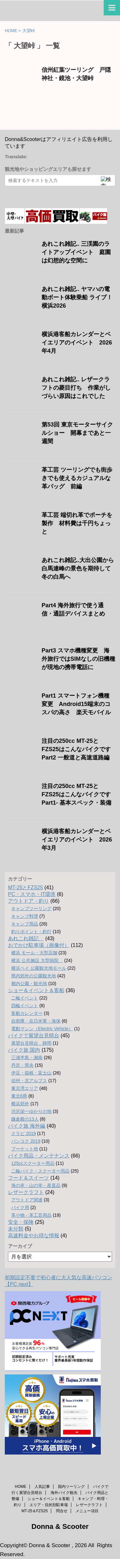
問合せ (62, 1511)
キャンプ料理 (24, 916)
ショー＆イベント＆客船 (36, 990)
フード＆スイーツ (28, 1178)
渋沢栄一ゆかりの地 (31, 1111)
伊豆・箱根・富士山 (31, 1072)
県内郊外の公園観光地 (33, 975)
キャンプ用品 (24, 923)
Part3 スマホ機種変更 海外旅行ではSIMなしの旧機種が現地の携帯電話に (78, 658)
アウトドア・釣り (28, 901)
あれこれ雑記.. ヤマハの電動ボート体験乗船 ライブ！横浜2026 (77, 297)
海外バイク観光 (64, 1492)
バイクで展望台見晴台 (33, 1035)
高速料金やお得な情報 (33, 1235)
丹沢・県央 (22, 1065)
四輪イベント (24, 1005)
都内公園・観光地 (29, 983)
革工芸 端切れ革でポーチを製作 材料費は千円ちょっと (77, 523)
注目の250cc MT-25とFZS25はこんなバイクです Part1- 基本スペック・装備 (76, 794)
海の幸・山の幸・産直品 (35, 1185)
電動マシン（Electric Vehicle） (42, 1028)
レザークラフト (26, 1192)
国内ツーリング (71, 1486)
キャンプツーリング (31, 908)
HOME (20, 1486)
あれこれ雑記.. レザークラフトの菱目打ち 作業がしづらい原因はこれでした (76, 387)
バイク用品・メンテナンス (38, 1155)
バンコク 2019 (25, 1141)
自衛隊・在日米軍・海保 (35, 1021)
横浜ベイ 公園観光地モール (38, 968)
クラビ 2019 (23, 1133)
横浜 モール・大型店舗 (34, 952)
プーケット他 (24, 1148)
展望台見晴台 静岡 (31, 1043)
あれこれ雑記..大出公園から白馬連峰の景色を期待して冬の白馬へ (78, 568)
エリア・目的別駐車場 (48, 1505)
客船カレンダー (27, 1013)
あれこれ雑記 (26, 938)
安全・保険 (21, 1222)
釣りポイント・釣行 (31, 931)
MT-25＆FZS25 (34, 1511)
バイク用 (20, 1207)
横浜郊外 (20, 1103)
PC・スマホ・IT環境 (31, 894)
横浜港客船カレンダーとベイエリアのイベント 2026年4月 (77, 342)
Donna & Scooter (59, 1526)
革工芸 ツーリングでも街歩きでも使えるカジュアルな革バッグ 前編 (77, 478)
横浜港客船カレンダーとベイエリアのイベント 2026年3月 (77, 839)
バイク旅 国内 (24, 1050)
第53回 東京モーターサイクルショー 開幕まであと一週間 (77, 432)
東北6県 (19, 1096)
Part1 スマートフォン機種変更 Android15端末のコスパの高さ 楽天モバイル (76, 704)
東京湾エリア (24, 1088)
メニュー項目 (87, 1511)
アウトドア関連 (27, 1199)
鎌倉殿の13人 (25, 1119)
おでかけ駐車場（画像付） (38, 945)
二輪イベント (24, 997)
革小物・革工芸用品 (31, 1215)
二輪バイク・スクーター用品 (40, 1170)
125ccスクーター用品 (32, 1163)
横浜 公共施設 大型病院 (37, 960)
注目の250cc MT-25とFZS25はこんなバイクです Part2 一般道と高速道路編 (76, 749)
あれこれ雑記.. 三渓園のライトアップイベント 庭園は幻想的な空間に (76, 252)
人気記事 (42, 1486)
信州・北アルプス (29, 1080)
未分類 (15, 1228)
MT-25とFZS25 (25, 887)
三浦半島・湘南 (27, 1057)
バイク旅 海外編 (26, 1126)
